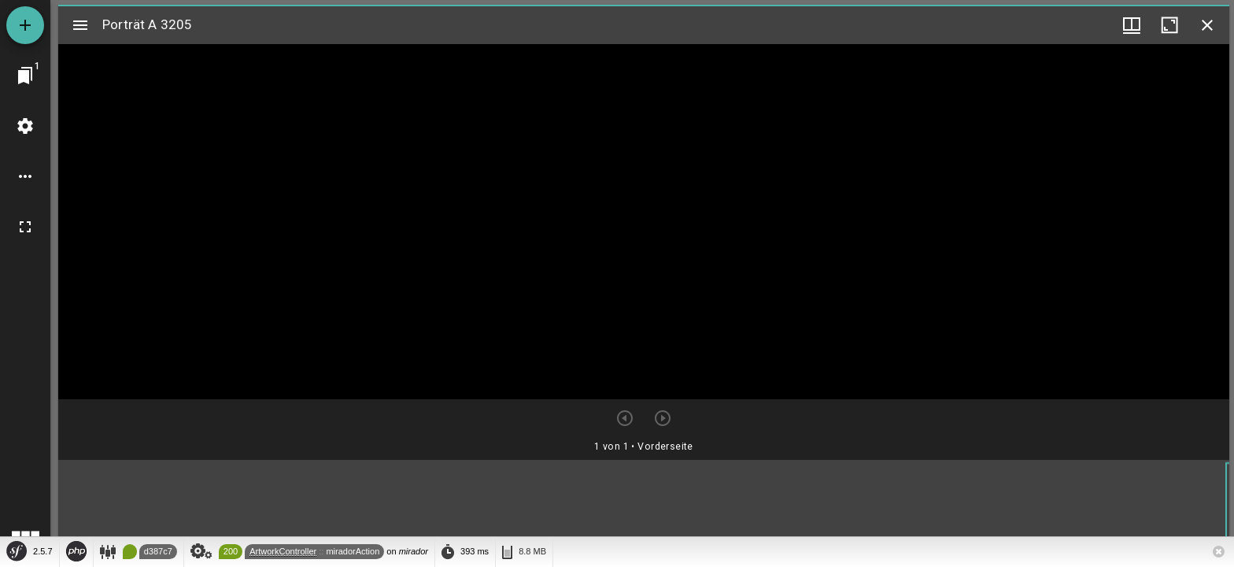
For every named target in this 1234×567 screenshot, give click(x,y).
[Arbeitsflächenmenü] (25, 126)
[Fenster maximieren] (1169, 25)
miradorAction (352, 551)
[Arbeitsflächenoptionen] (25, 176)
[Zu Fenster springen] (25, 75)
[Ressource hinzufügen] (25, 25)
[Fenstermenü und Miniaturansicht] (1132, 25)
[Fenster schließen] (1207, 25)
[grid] (643, 511)
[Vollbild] (25, 227)
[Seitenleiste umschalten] (80, 25)
